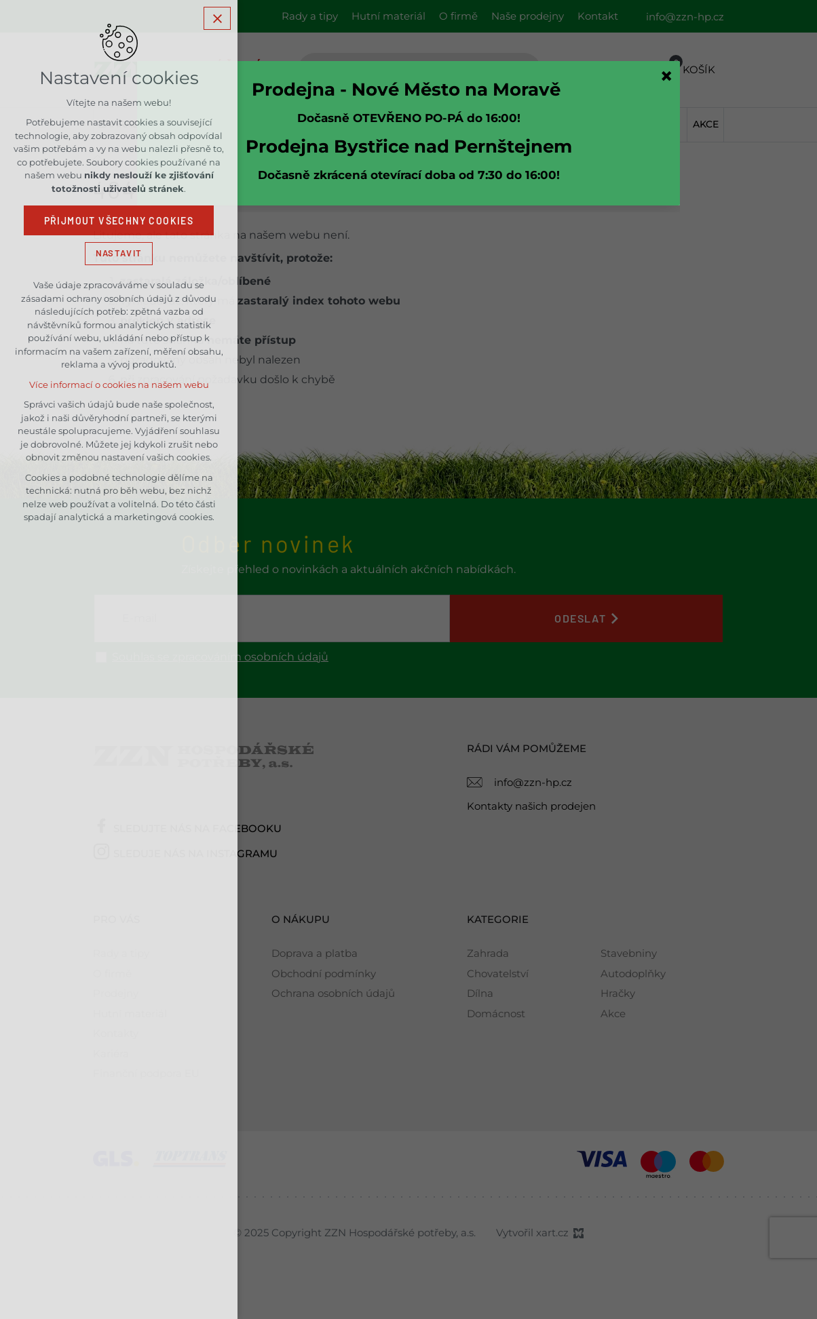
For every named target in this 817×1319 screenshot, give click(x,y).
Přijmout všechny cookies (119, 221)
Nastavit (119, 253)
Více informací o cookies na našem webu (119, 384)
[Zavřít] (666, 75)
